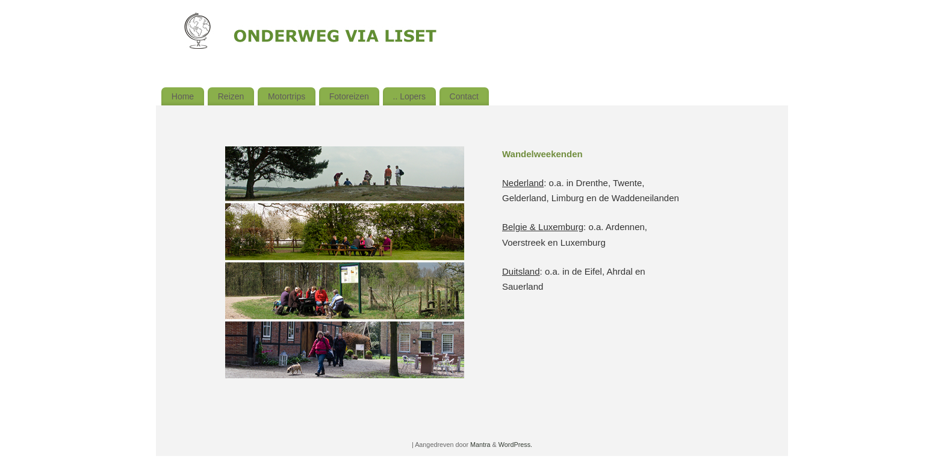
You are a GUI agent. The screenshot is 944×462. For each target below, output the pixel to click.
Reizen (231, 96)
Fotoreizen (349, 96)
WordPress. (515, 444)
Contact (464, 96)
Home (183, 96)
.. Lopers (409, 96)
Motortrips (286, 96)
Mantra (480, 444)
